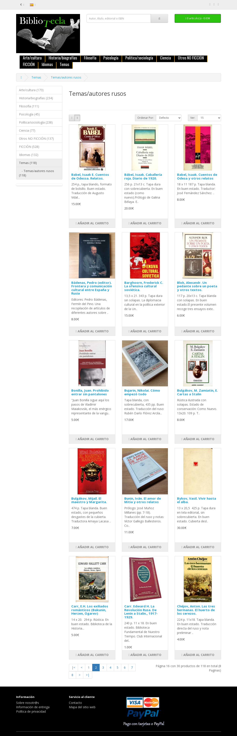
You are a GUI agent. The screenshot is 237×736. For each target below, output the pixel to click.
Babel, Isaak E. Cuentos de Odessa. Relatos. (90, 176)
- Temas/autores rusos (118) (36, 173)
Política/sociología (139, 58)
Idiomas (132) (28, 155)
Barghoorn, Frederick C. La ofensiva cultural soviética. (143, 286)
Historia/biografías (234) (36, 98)
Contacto (75, 703)
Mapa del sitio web (82, 707)
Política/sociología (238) (36, 122)
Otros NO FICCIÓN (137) (36, 138)
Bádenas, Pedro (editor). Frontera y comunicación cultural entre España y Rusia (91, 288)
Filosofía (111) (29, 106)
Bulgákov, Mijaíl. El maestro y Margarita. (89, 500)
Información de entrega (32, 707)
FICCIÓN (29, 64)
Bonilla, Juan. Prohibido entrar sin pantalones (90, 392)
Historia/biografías (63, 58)
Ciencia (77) (27, 130)
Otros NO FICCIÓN (191, 58)
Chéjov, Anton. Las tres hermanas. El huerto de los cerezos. (196, 610)
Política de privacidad (31, 711)
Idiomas (47, 64)
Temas (64, 64)
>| (87, 675)
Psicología (110, 58)
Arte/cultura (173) (31, 90)
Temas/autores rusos (66, 77)
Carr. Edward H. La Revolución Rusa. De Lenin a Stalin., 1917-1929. (141, 611)
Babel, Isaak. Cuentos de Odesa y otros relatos (197, 176)
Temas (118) (28, 163)
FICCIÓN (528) (29, 147)
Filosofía (90, 58)
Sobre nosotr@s (27, 703)
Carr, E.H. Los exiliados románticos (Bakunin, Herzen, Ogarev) (89, 610)
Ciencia (165, 58)
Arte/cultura (32, 58)
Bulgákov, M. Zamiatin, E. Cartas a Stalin (197, 392)
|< (73, 667)
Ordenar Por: (145, 118)
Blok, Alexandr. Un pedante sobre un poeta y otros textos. (197, 286)
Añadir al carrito (92, 223)
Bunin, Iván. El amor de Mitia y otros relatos (142, 500)
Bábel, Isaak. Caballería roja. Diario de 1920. (143, 176)
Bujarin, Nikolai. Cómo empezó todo (142, 392)
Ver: (192, 118)
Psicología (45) (29, 114)
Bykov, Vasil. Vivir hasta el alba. (196, 500)
